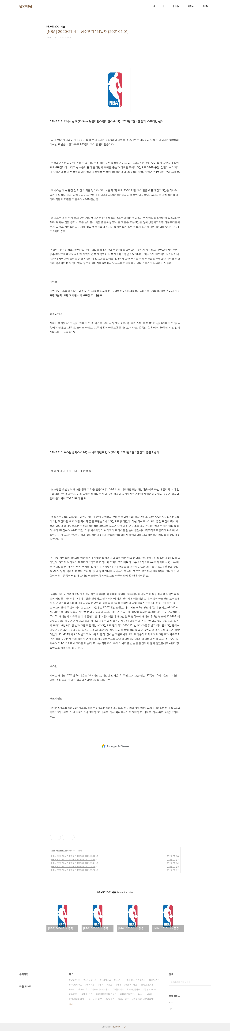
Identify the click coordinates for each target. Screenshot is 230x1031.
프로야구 (119, 980)
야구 (72, 989)
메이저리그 (106, 980)
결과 (150, 994)
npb (141, 994)
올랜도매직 (154, 980)
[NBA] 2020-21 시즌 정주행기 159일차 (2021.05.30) (73, 866)
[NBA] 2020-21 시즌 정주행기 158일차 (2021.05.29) (73, 870)
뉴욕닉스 (90, 984)
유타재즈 (110, 999)
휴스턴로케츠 (147, 984)
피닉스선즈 (124, 999)
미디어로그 (176, 6)
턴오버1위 (25, 6)
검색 (208, 982)
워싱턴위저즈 (76, 984)
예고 (101, 984)
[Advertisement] (115, 746)
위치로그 (192, 6)
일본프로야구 (150, 989)
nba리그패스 (131, 984)
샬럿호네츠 (75, 980)
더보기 (71, 1004)
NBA (53, 850)
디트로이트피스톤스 (100, 989)
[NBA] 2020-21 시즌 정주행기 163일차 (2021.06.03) (73, 856)
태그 (164, 6)
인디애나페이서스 (78, 999)
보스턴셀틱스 (134, 989)
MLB (110, 984)
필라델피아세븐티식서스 (144, 999)
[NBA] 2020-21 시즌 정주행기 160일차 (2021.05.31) (73, 863)
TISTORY (116, 1027)
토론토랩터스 (90, 980)
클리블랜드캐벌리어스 (106, 994)
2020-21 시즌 (62, 850)
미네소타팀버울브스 (136, 980)
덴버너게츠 (87, 994)
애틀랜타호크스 (128, 994)
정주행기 (74, 994)
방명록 (205, 6)
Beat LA (83, 989)
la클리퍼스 (119, 989)
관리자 (125, 1027)
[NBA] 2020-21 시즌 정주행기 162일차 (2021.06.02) (73, 859)
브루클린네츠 (96, 999)
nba (119, 984)
